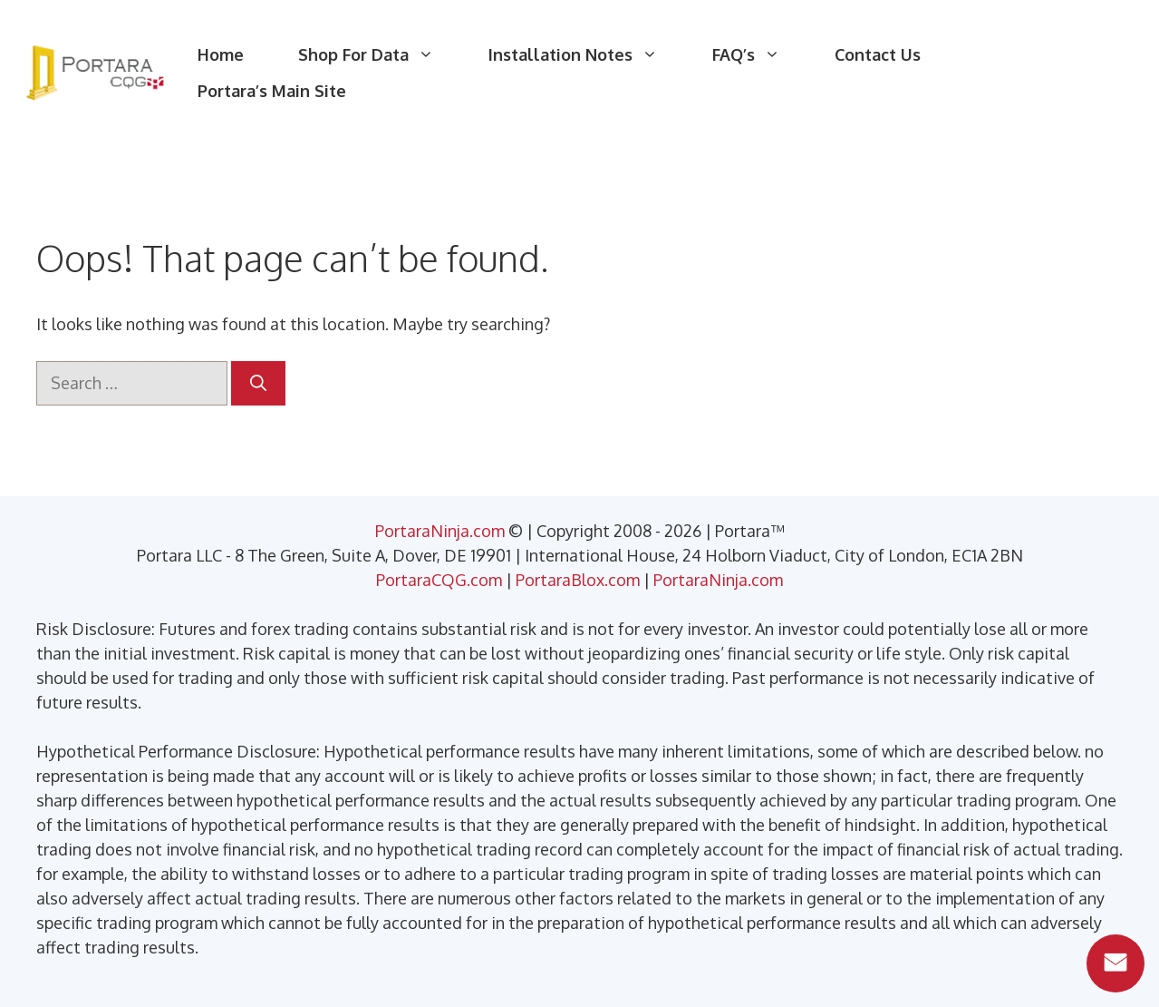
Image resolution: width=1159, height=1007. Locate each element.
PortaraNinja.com (440, 531)
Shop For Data (379, 54)
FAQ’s (759, 54)
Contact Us (878, 54)
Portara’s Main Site (272, 91)
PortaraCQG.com (439, 580)
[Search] (258, 383)
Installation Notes (586, 54)
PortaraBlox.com (578, 580)
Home (221, 54)
